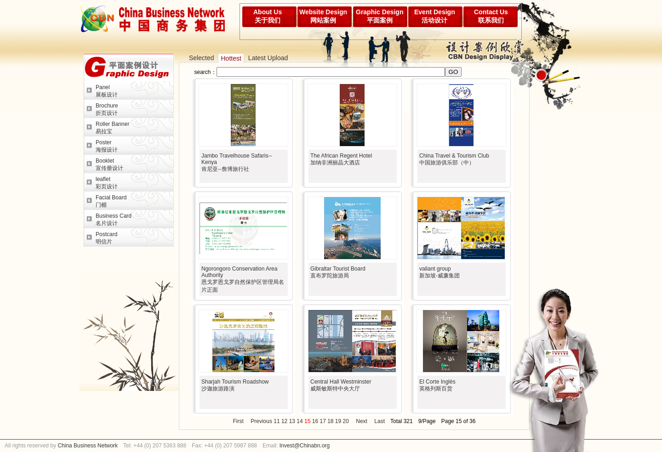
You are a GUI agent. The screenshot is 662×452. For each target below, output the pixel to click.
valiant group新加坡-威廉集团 (439, 272)
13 (292, 421)
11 (277, 421)
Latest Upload (268, 58)
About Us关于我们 (267, 16)
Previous (261, 421)
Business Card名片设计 (113, 219)
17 (322, 421)
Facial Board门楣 (111, 201)
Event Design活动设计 (434, 16)
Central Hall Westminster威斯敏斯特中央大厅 (340, 385)
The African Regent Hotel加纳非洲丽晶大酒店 (341, 159)
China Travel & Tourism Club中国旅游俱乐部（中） (454, 159)
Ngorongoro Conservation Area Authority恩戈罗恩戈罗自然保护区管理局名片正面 (242, 279)
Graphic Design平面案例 (379, 16)
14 (299, 421)
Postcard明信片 (106, 238)
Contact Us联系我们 (491, 16)
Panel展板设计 (107, 91)
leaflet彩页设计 (107, 183)
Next (361, 421)
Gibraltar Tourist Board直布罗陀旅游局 (337, 272)
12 (284, 421)
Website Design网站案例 (323, 16)
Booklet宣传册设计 (109, 164)
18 (330, 421)
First (238, 421)
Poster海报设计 (107, 146)
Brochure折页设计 (107, 109)
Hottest (231, 58)
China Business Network (87, 445)
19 (338, 421)
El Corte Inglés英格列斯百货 (437, 385)
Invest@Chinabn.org (305, 445)
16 (315, 421)
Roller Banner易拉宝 (112, 128)
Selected (201, 58)
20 (346, 421)
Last (379, 421)
